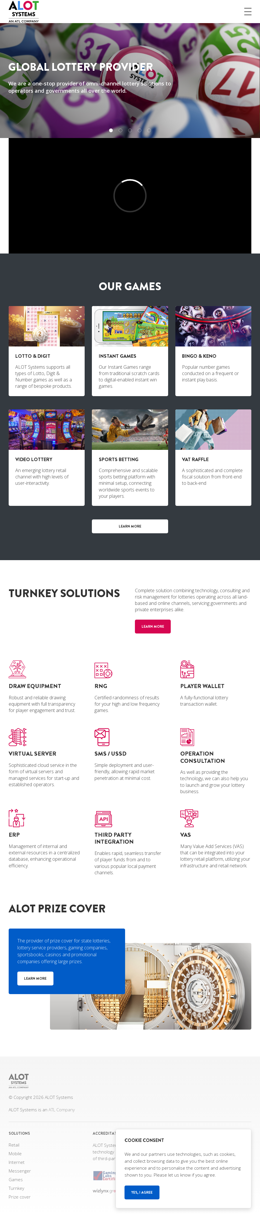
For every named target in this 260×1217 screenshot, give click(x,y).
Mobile (15, 1153)
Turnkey (16, 1188)
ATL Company (62, 1109)
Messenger (20, 1171)
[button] (111, 130)
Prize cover (20, 1197)
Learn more (130, 526)
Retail (14, 1145)
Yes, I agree (142, 1192)
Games (16, 1179)
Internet (17, 1162)
